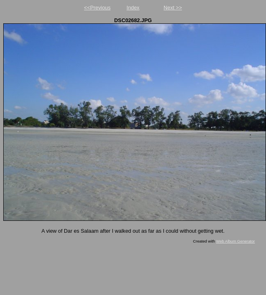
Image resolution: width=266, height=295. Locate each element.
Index (132, 8)
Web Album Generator (235, 241)
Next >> (173, 8)
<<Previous (97, 8)
